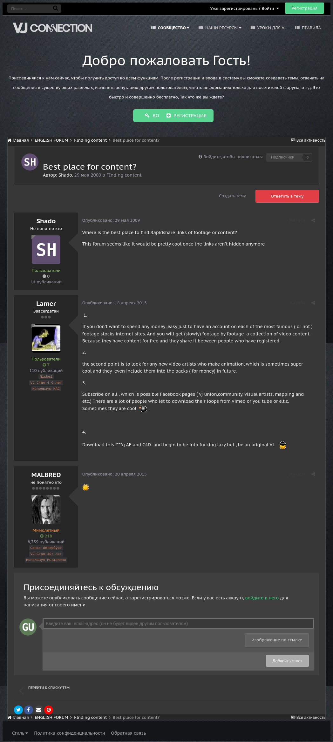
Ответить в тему (287, 195)
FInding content (124, 174)
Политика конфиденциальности (69, 731)
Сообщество (173, 27)
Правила (311, 27)
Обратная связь (128, 731)
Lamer (46, 303)
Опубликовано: (111, 219)
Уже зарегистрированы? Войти (244, 8)
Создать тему (232, 195)
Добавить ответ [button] (287, 659)
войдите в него (262, 596)
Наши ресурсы (222, 27)
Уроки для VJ (271, 27)
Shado (65, 174)
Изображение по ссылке (276, 638)
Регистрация (304, 8)
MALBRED (46, 474)
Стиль (20, 731)
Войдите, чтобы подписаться (232, 156)
